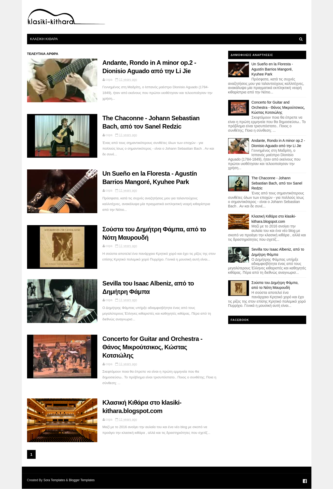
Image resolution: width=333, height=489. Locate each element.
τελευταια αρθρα (42, 54)
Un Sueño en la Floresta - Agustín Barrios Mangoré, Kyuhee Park (272, 69)
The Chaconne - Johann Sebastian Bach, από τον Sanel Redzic (277, 183)
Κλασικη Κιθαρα (44, 39)
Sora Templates (54, 480)
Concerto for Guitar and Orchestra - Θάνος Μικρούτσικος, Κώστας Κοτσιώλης (152, 347)
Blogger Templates (82, 480)
